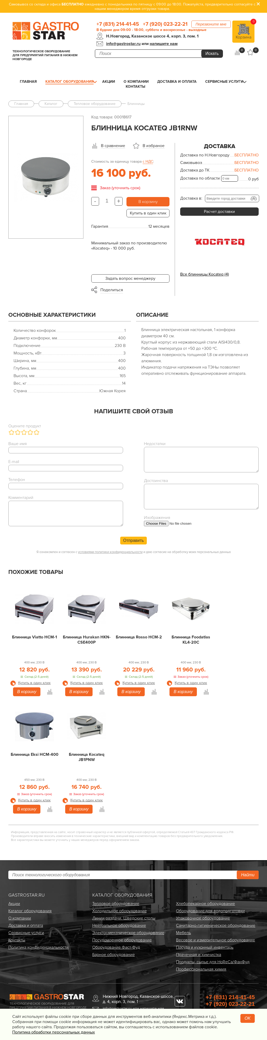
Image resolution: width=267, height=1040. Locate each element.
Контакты (135, 86)
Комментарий (20, 497)
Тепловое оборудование (115, 903)
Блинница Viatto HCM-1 (34, 637)
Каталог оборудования (69, 81)
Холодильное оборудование (119, 911)
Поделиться (111, 290)
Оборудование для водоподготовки (210, 911)
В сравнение (113, 145)
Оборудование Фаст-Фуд (116, 947)
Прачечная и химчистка (198, 954)
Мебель (183, 932)
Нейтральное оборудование (119, 925)
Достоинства (156, 480)
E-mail (13, 461)
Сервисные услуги (224, 81)
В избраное (154, 145)
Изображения (157, 517)
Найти (247, 875)
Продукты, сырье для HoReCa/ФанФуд (213, 962)
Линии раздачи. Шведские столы (123, 918)
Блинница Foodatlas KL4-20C (191, 640)
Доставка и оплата (177, 81)
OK (248, 1018)
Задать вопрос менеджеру (130, 278)
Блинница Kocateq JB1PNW (86, 757)
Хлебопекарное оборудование (205, 903)
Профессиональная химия (201, 969)
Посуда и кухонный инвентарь (204, 947)
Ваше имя (17, 443)
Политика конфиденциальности (38, 947)
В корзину (148, 201)
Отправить (133, 540)
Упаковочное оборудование (203, 918)
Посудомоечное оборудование (122, 940)
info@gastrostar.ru (123, 43)
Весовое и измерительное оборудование (215, 940)
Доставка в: (191, 198)
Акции (108, 81)
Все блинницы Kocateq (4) (204, 274)
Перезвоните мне (211, 24)
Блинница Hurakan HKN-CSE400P (87, 640)
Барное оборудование (113, 954)
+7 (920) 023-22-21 (165, 24)
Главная (28, 81)
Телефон (16, 479)
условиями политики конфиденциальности (110, 552)
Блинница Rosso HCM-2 (139, 637)
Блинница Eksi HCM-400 (34, 754)
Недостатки (155, 443)
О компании (136, 81)
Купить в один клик (148, 213)
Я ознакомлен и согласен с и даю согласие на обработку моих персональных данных (134, 552)
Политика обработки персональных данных (53, 1032)
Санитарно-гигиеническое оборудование (215, 925)
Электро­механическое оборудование (128, 932)
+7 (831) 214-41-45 (117, 24)
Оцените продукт (24, 426)
